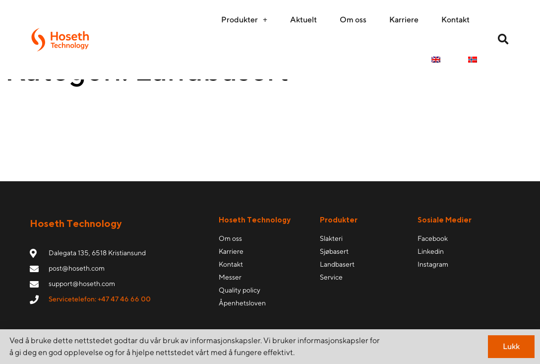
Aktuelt (303, 19)
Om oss (353, 19)
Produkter (244, 20)
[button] (503, 40)
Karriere (404, 19)
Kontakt (455, 19)
